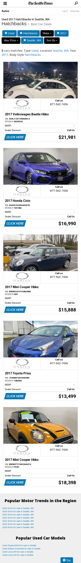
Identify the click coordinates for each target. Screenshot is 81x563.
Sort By (51, 40)
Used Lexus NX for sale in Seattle (17, 555)
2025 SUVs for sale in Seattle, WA (18, 508)
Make (47, 33)
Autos (5, 11)
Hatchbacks (28, 33)
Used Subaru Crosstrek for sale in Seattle (21, 548)
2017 (61, 33)
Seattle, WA (32, 40)
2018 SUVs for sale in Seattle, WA (18, 527)
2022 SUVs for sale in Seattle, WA (18, 518)
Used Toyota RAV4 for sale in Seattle (19, 545)
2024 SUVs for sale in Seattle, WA (18, 511)
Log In (65, 11)
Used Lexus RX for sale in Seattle (17, 552)
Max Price (11, 40)
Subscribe (74, 11)
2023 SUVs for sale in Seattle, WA (18, 514)
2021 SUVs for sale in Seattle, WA (18, 521)
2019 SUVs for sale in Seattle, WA (18, 524)
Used (9, 33)
